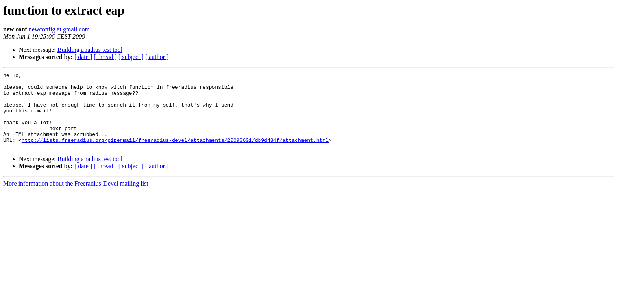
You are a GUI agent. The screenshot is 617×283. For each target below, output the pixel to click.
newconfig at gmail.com (59, 29)
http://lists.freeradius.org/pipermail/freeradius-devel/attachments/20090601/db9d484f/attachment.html (175, 154)
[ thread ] (105, 56)
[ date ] (83, 56)
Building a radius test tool (89, 49)
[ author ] (157, 56)
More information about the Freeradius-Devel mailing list (75, 197)
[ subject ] (131, 56)
